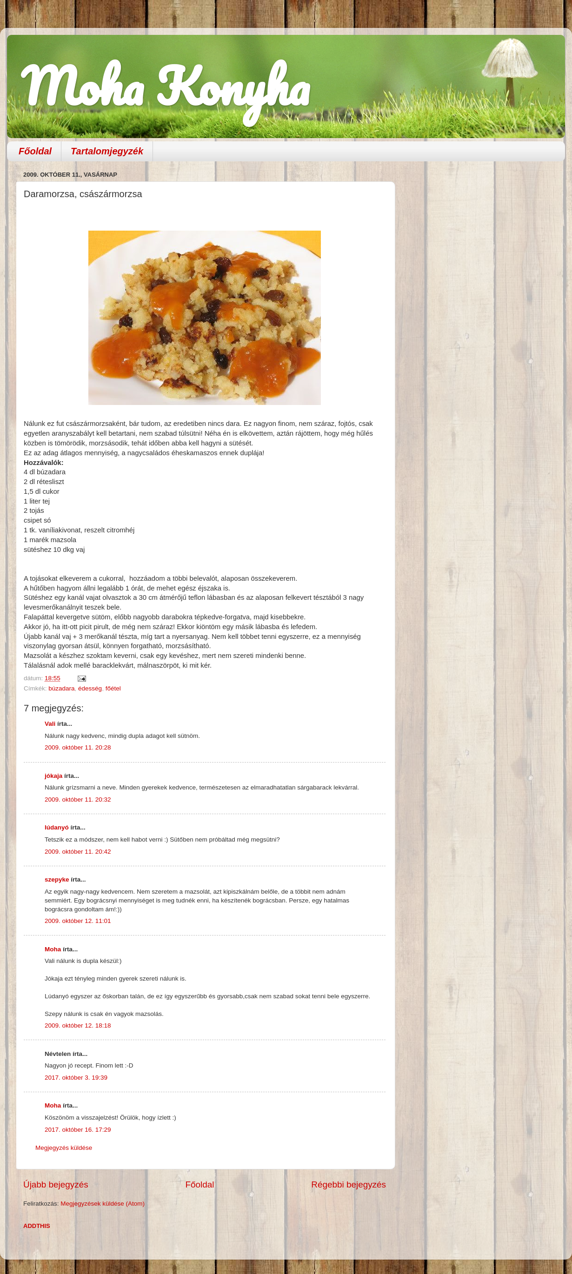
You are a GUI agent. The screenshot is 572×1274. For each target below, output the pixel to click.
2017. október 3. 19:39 (76, 1077)
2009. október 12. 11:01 (78, 920)
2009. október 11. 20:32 (78, 799)
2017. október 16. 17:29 (78, 1129)
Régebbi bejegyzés (348, 1184)
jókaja (53, 775)
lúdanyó (57, 827)
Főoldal (35, 151)
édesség (90, 688)
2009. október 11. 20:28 (78, 747)
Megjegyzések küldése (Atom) (102, 1203)
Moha (53, 949)
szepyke (57, 879)
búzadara (61, 688)
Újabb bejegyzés (55, 1184)
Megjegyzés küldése (63, 1147)
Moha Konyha (165, 85)
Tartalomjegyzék (107, 151)
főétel (113, 688)
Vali (50, 723)
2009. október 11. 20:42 (78, 851)
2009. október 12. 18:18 (78, 1025)
